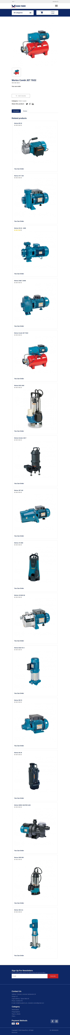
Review (25, 111)
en (13, 1)
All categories (18, 12)
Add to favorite (21, 96)
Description (16, 111)
